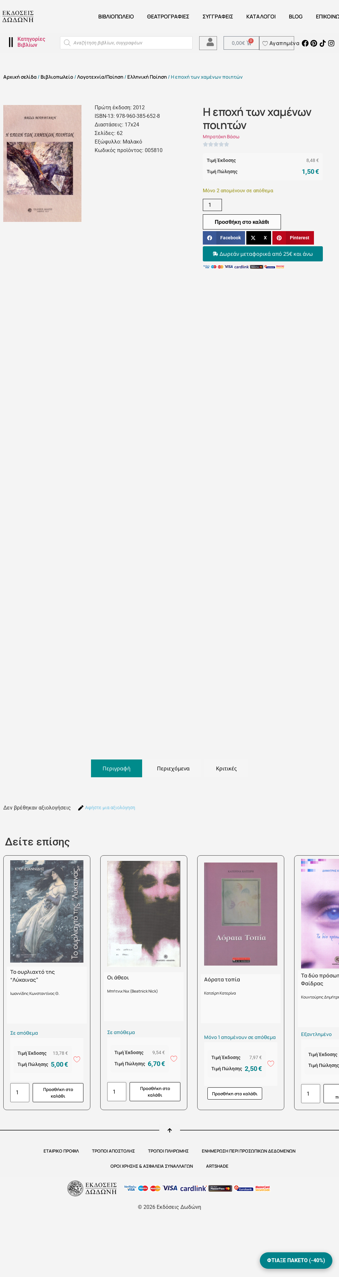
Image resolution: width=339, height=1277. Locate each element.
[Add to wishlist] (77, 1059)
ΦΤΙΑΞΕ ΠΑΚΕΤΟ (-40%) (296, 1260)
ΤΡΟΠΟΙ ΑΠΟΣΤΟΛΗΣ (113, 1151)
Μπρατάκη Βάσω (221, 136)
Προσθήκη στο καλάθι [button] (58, 1092)
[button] (224, 238)
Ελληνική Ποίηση (147, 76)
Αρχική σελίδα (20, 76)
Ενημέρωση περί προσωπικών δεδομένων (248, 1151)
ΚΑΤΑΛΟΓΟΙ (261, 16)
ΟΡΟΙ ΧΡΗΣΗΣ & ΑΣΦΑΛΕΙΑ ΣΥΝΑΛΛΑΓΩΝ (151, 1166)
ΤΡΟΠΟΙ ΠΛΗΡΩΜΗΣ (168, 1151)
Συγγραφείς (217, 16)
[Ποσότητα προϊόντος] (212, 205)
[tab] (116, 768)
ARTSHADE (217, 1166)
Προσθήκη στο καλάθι (242, 222)
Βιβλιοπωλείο (116, 16)
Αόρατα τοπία (222, 979)
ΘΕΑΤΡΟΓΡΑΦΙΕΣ (168, 16)
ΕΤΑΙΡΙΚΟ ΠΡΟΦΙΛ (61, 1151)
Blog (296, 16)
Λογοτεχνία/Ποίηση (100, 76)
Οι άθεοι (118, 977)
